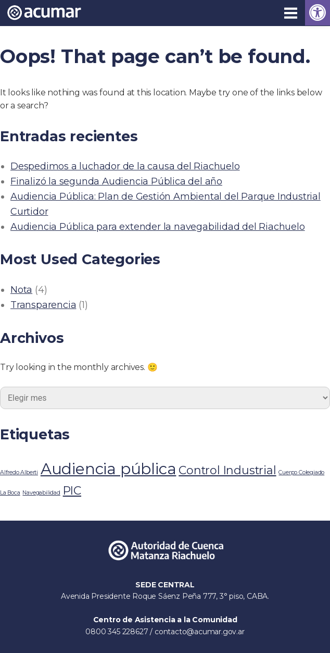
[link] (317, 13)
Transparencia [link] (43, 305)
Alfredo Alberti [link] (19, 472)
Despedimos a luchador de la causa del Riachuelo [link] (125, 166)
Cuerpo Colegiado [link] (301, 472)
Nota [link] (21, 289)
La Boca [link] (10, 492)
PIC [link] (72, 490)
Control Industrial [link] (227, 470)
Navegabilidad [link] (41, 492)
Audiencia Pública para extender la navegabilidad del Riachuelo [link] (157, 226)
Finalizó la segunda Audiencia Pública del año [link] (116, 181)
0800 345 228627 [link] (117, 631)
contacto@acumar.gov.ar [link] (200, 631)
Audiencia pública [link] (108, 469)
